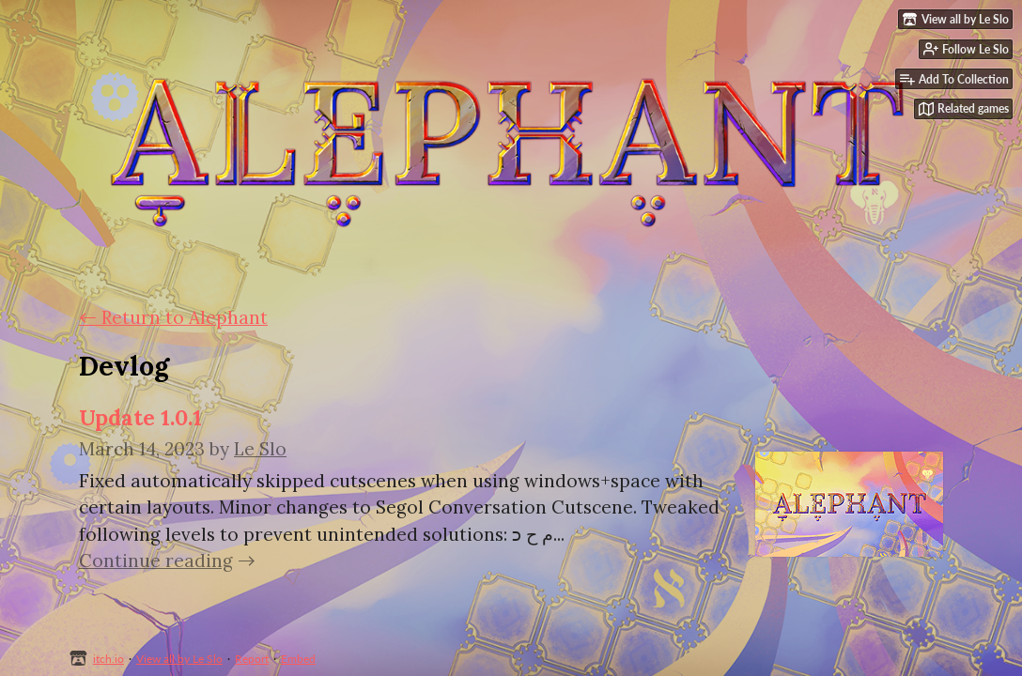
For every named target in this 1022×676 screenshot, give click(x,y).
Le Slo (260, 449)
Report (252, 659)
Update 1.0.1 (140, 417)
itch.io (108, 659)
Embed (298, 659)
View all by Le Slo (179, 659)
